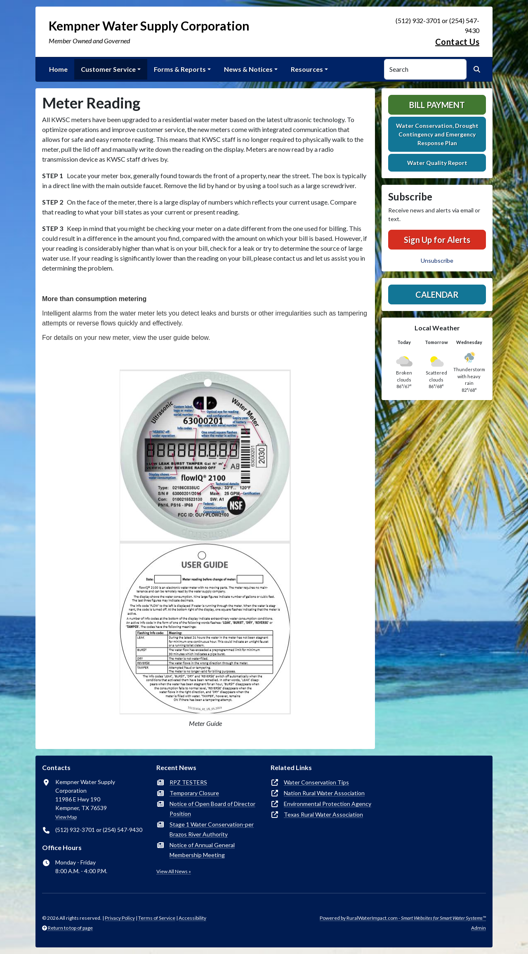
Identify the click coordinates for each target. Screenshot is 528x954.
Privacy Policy (120, 918)
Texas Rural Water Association (323, 814)
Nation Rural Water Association (324, 792)
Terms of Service (156, 918)
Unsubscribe (437, 260)
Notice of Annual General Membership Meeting (202, 849)
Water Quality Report (437, 162)
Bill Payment (437, 105)
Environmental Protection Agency (327, 803)
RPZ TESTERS (188, 782)
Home (58, 69)
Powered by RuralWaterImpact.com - (403, 918)
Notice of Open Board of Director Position (212, 808)
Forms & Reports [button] (180, 69)
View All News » (173, 871)
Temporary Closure (194, 792)
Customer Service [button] (108, 69)
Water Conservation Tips (316, 782)
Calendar (437, 294)
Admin (478, 928)
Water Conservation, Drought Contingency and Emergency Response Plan (437, 134)
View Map (66, 817)
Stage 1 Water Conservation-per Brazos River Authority (212, 829)
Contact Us (457, 42)
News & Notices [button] (248, 69)
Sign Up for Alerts (437, 240)
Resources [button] (307, 69)
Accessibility (192, 918)
